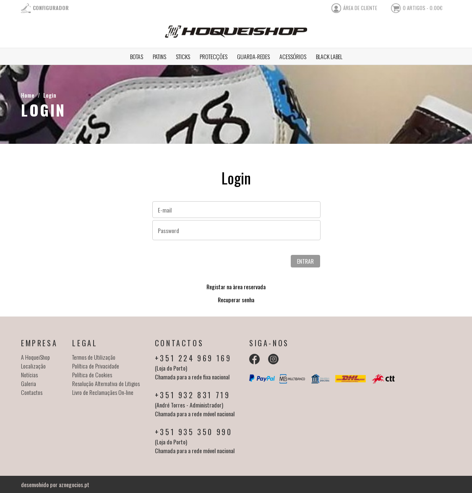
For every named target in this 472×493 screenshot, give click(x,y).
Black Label (329, 56)
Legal (84, 342)
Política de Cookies (92, 374)
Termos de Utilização (93, 357)
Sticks (183, 56)
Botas (136, 56)
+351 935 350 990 (193, 431)
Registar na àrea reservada (236, 286)
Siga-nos (269, 342)
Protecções (213, 56)
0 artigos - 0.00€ (423, 7)
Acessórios (292, 56)
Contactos (31, 392)
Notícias (29, 374)
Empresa (39, 342)
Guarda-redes (253, 56)
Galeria (28, 383)
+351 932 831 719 (192, 394)
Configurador (51, 7)
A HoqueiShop (35, 357)
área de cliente (360, 7)
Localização (33, 365)
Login (49, 95)
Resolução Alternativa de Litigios (106, 383)
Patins (159, 56)
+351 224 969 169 (193, 358)
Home (27, 95)
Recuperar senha (236, 299)
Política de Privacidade (95, 365)
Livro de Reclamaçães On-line (102, 392)
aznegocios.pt (74, 484)
